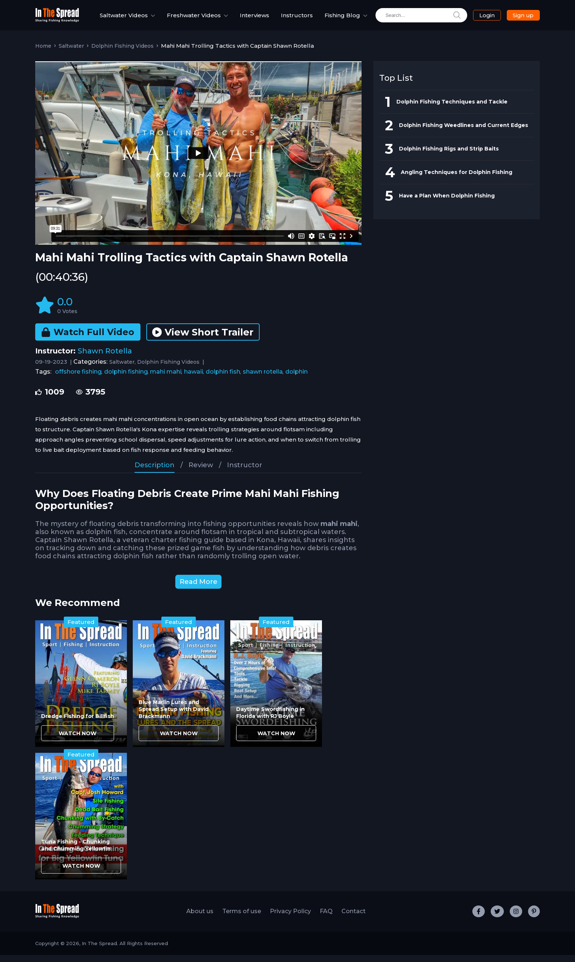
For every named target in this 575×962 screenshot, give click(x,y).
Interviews (254, 18)
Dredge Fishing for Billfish (77, 723)
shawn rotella (263, 378)
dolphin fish (223, 378)
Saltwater (71, 53)
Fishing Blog (335, 19)
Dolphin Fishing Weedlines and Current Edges (463, 132)
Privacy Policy (290, 918)
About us (199, 918)
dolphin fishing (126, 378)
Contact (353, 918)
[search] (416, 19)
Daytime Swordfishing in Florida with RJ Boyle (270, 719)
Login (483, 18)
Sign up (517, 19)
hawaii (193, 378)
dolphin (296, 378)
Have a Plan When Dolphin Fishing (447, 202)
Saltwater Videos (113, 19)
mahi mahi (166, 378)
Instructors (297, 18)
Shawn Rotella (105, 357)
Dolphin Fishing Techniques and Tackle (452, 108)
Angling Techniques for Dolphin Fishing (456, 179)
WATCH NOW (77, 740)
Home (43, 53)
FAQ (326, 918)
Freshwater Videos (183, 19)
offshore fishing (78, 378)
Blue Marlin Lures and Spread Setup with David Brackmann (174, 716)
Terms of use (241, 918)
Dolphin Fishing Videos (122, 53)
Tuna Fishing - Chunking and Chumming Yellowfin (76, 852)
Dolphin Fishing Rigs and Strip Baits (449, 155)
